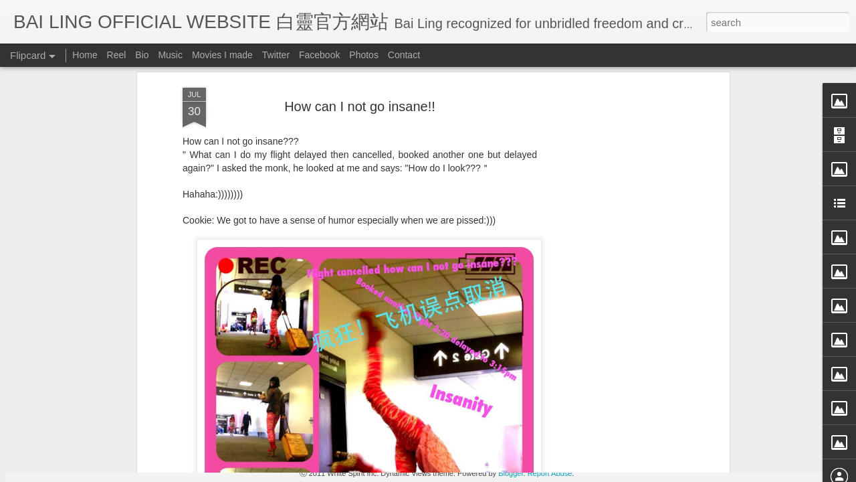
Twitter (276, 55)
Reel (116, 55)
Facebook (319, 55)
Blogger (510, 473)
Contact (404, 55)
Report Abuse (550, 473)
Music (170, 55)
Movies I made (222, 55)
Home (84, 55)
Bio (141, 55)
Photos (364, 55)
